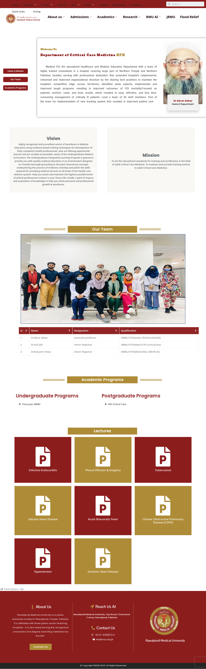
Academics (107, 17)
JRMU (171, 17)
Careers (95, 3)
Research (131, 17)
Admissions (81, 17)
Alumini (57, 3)
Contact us (124, 3)
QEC (69, 3)
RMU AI (153, 17)
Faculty (43, 3)
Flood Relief (189, 17)
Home (14, 3)
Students (27, 3)
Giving (157, 3)
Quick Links (141, 3)
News (81, 3)
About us (56, 17)
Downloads (109, 3)
